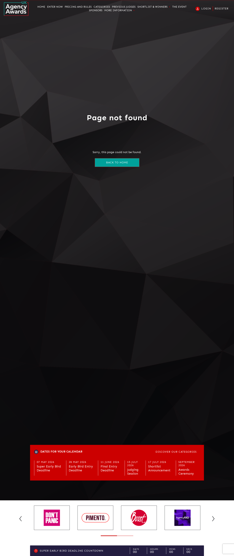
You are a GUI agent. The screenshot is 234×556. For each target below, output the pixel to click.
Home (41, 7)
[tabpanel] (52, 518)
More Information (118, 10)
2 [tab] (125, 535)
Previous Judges (124, 7)
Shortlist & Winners (152, 7)
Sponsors (95, 10)
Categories (102, 7)
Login (206, 8)
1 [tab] (109, 535)
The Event (179, 7)
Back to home (117, 162)
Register (221, 8)
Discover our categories (176, 451)
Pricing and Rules (78, 7)
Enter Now (55, 7)
